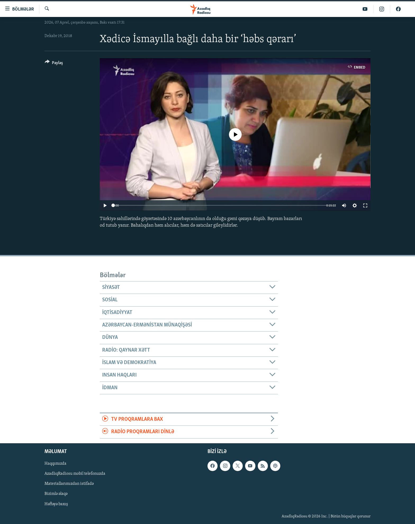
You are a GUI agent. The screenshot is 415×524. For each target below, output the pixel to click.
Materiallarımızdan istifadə (69, 484)
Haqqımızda (55, 464)
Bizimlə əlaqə (55, 494)
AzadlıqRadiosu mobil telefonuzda (74, 474)
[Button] (54, 63)
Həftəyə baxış (56, 504)
